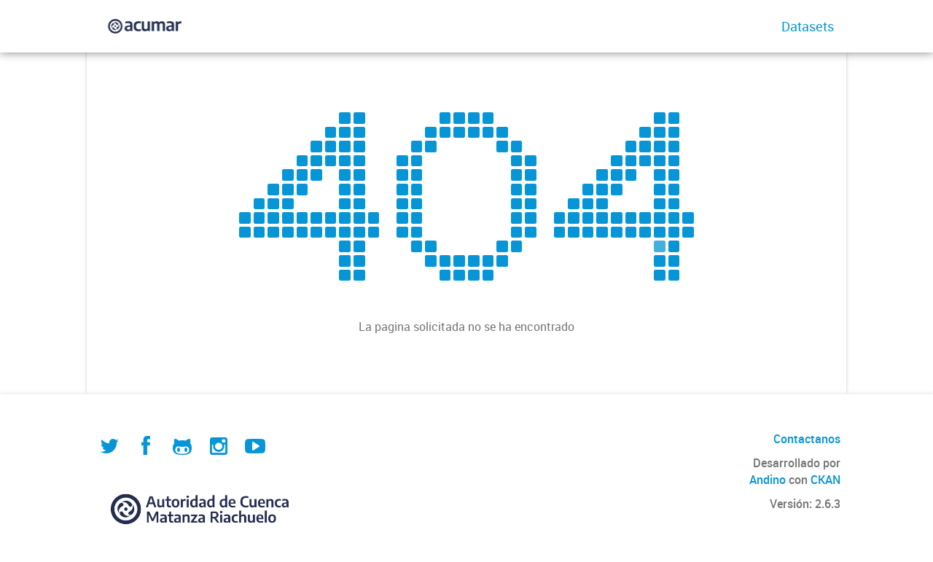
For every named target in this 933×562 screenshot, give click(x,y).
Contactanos (806, 439)
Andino (767, 480)
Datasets (807, 26)
